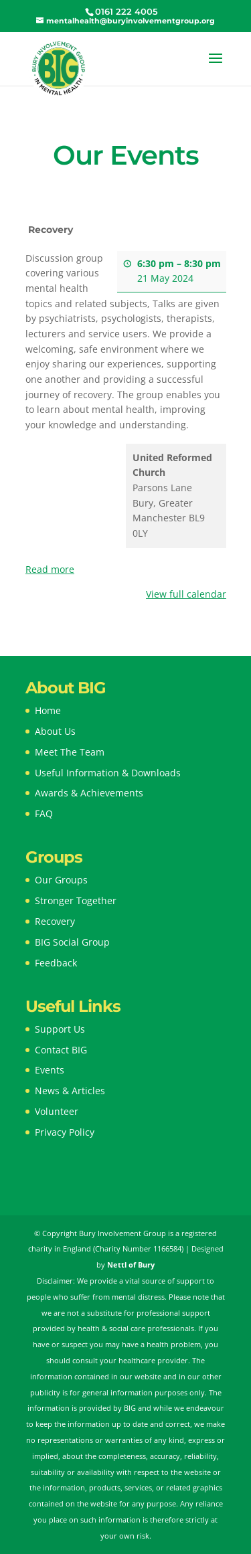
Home (48, 710)
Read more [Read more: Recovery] (49, 569)
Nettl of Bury (131, 1265)
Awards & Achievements (89, 792)
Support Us (60, 1029)
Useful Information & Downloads (108, 772)
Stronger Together (75, 900)
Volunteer (56, 1111)
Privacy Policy (64, 1132)
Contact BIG (61, 1049)
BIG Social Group (72, 942)
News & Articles (70, 1090)
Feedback (56, 962)
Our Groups (61, 879)
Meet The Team (69, 752)
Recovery (55, 921)
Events (49, 1069)
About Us (55, 731)
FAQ (44, 813)
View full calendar (186, 594)
